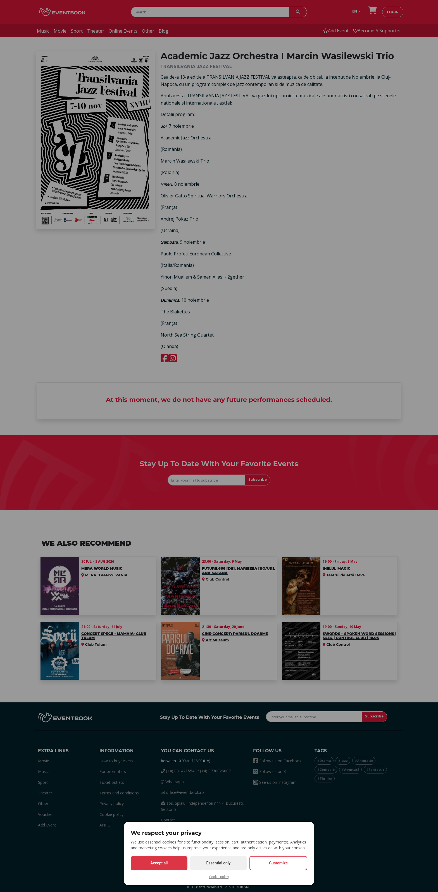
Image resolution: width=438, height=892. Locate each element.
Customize (278, 863)
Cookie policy (219, 877)
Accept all (159, 863)
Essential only (218, 863)
